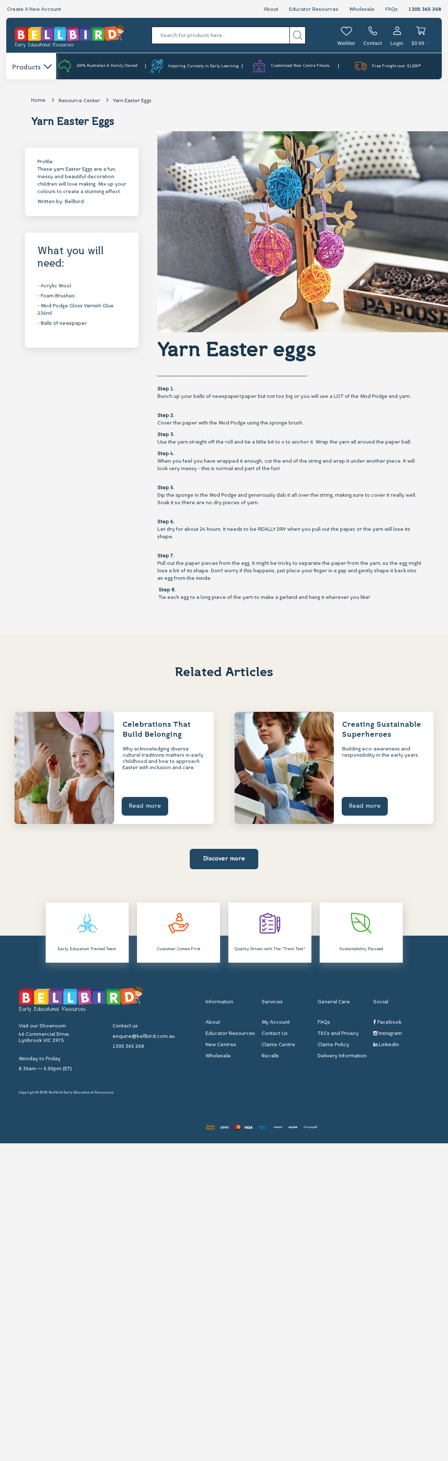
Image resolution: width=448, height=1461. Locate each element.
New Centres (221, 1044)
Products (31, 67)
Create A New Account (34, 9)
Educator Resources (313, 9)
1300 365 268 (425, 9)
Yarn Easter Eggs (132, 100)
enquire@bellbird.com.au (144, 1036)
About (271, 9)
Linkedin (386, 1044)
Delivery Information (342, 1056)
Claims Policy (333, 1044)
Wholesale (362, 9)
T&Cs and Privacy (338, 1033)
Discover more (224, 859)
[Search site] (297, 35)
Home (38, 100)
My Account (276, 1022)
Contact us (125, 1026)
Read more (146, 806)
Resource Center (79, 100)
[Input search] (221, 35)
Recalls (270, 1056)
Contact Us (275, 1033)
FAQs (391, 9)
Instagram (387, 1033)
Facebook (387, 1022)
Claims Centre (278, 1044)
